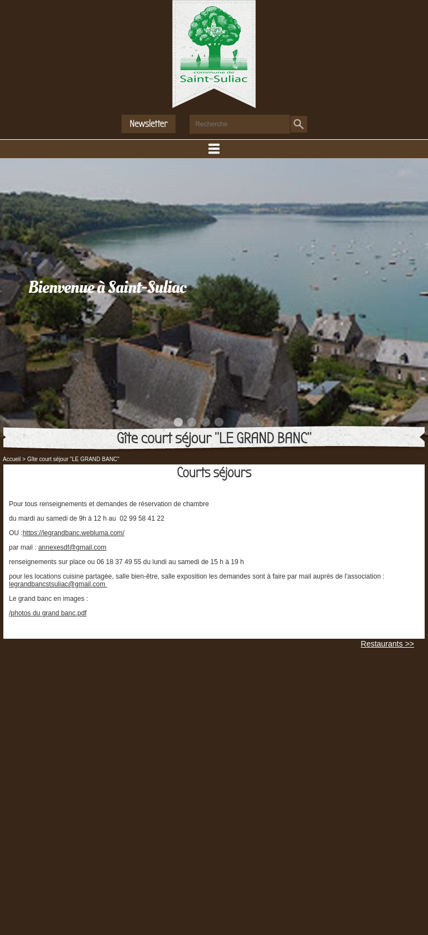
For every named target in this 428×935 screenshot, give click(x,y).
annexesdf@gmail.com (72, 547)
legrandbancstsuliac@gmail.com (58, 584)
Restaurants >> (387, 643)
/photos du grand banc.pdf (47, 613)
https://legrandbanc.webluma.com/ (74, 533)
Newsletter (149, 124)
